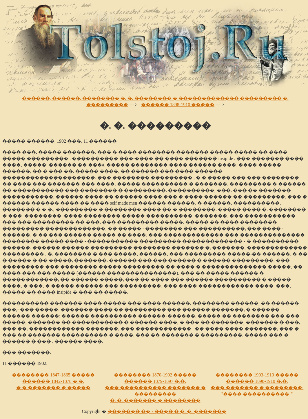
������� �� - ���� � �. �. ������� (166, 411)
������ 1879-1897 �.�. (155, 381)
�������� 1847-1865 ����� (53, 374)
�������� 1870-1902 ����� (155, 374)
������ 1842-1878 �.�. (53, 381)
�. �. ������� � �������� (155, 400)
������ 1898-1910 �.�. (257, 381)
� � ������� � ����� (53, 387)
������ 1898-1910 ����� (177, 104)
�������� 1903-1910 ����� (257, 374)
